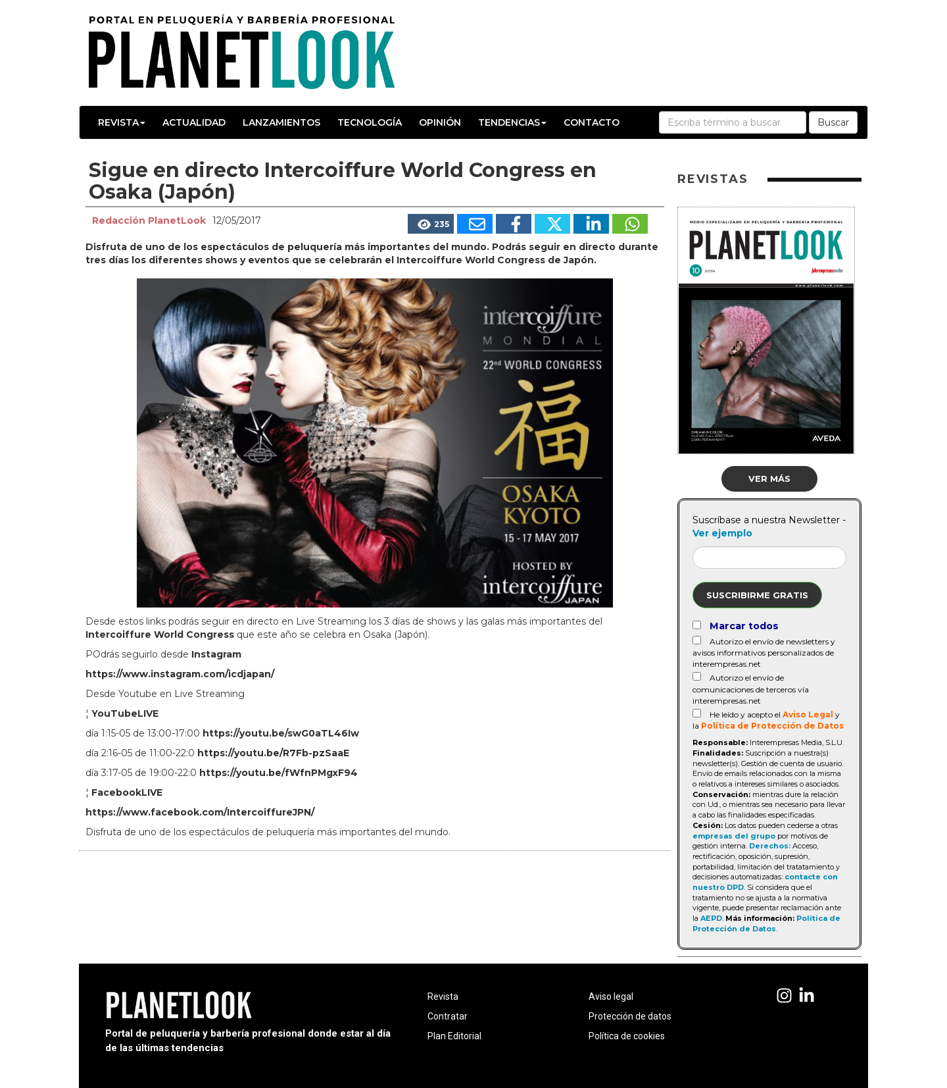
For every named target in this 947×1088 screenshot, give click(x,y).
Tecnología (369, 122)
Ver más (769, 478)
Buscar (833, 122)
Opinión (440, 122)
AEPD (711, 918)
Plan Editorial (454, 1036)
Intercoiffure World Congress (159, 634)
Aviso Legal (808, 714)
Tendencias (512, 122)
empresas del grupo (733, 836)
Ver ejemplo (722, 533)
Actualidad (194, 122)
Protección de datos (630, 1016)
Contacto (591, 122)
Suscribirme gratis (757, 595)
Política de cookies (627, 1036)
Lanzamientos (281, 122)
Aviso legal (611, 996)
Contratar (447, 1016)
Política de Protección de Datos (772, 726)
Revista (121, 122)
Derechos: (769, 845)
